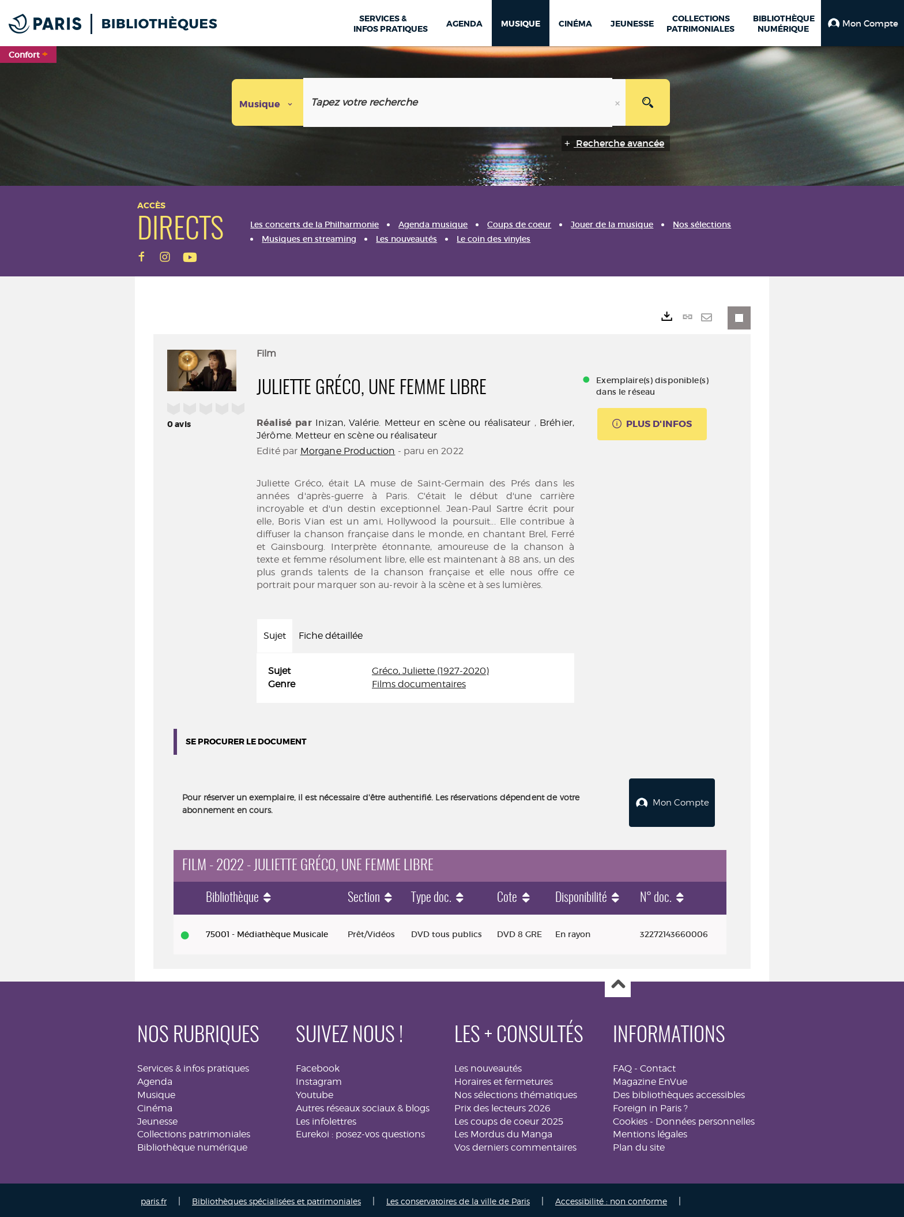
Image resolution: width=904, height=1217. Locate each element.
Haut (618, 981)
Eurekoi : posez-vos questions (360, 1131)
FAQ (622, 1065)
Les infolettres (326, 1118)
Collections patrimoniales (193, 1131)
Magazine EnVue (650, 1078)
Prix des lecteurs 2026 (502, 1105)
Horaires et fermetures (503, 1078)
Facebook (318, 1065)
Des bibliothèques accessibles (679, 1092)
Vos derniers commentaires (515, 1144)
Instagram (319, 1078)
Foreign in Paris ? (650, 1105)
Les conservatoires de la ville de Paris (458, 1198)
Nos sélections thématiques (515, 1092)
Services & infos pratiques (193, 1065)
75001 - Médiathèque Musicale (267, 931)
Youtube (314, 1092)
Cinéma (154, 1105)
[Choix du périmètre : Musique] (268, 102)
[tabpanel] (415, 678)
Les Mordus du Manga (503, 1131)
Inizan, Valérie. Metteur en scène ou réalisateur (423, 422)
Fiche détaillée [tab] (331, 635)
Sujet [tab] (274, 635)
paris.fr (154, 1198)
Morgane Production (348, 450)
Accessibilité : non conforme (611, 1198)
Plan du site (639, 1144)
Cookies (630, 1118)
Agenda (154, 1078)
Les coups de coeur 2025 (508, 1118)
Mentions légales (650, 1131)
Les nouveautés (488, 1065)
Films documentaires (419, 684)
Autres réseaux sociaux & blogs (363, 1105)
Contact (658, 1065)
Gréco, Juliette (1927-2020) (430, 670)
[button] (862, 23)
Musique (156, 1092)
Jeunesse (157, 1118)
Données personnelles (705, 1118)
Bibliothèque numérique (192, 1144)
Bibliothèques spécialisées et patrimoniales (276, 1198)
